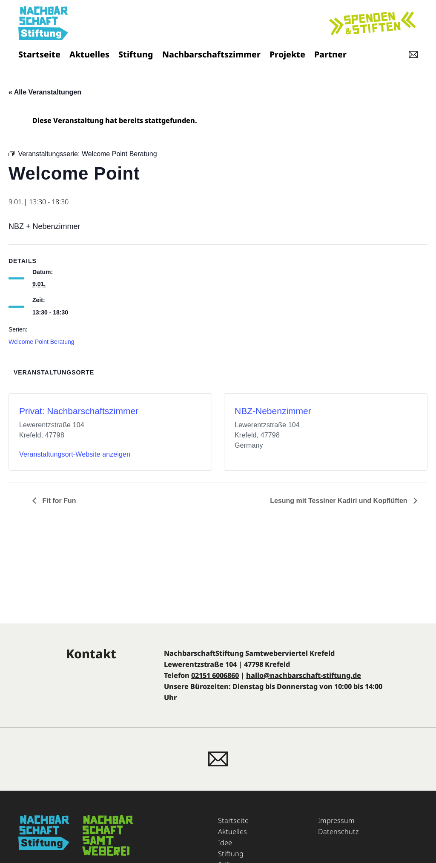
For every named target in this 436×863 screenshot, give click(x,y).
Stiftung (135, 54)
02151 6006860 (215, 675)
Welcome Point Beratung (42, 341)
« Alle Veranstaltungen (45, 92)
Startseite (39, 54)
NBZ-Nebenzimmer (273, 411)
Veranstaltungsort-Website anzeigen (74, 454)
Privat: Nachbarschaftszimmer (78, 411)
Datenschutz (338, 831)
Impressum (336, 820)
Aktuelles (89, 54)
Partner (330, 54)
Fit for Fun (58, 500)
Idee (225, 842)
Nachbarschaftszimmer (211, 54)
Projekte (287, 54)
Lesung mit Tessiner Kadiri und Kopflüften (339, 500)
